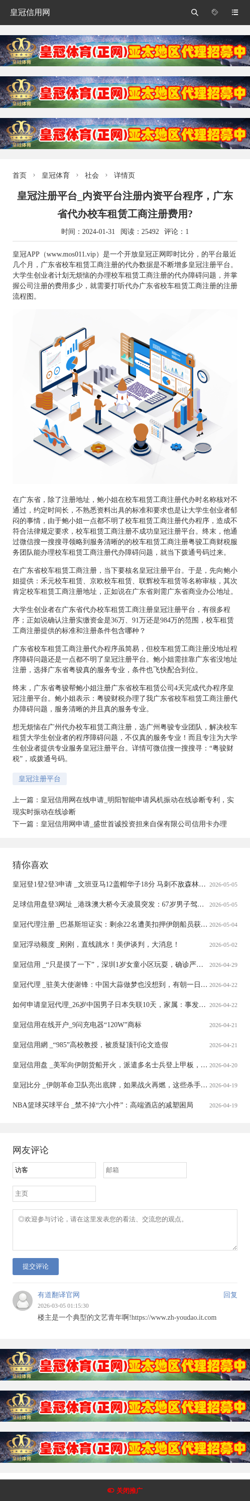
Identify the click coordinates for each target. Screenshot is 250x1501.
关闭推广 (129, 1490)
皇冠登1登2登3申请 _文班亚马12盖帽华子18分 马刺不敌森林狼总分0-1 (121, 884)
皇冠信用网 (30, 12)
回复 (230, 1301)
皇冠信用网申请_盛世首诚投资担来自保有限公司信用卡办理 (134, 824)
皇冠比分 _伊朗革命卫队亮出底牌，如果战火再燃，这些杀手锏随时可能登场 (131, 1085)
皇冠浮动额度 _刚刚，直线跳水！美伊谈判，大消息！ (96, 944)
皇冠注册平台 (40, 779)
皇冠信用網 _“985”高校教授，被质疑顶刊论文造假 (90, 1045)
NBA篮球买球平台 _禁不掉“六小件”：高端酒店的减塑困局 (103, 1105)
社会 (92, 175)
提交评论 (36, 1272)
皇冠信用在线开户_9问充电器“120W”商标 (77, 1025)
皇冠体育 (56, 175)
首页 (20, 175)
